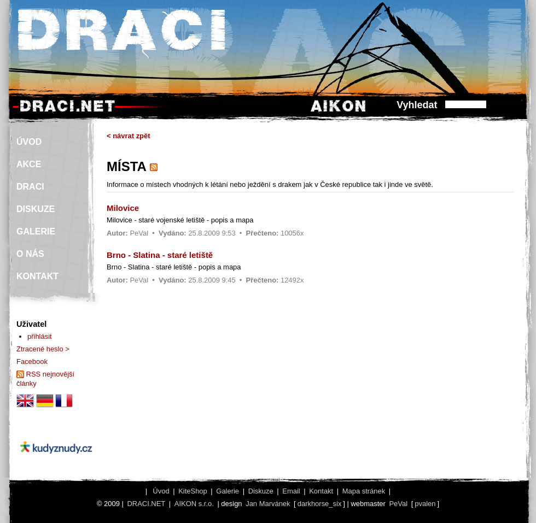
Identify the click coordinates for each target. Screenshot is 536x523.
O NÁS (30, 253)
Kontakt (321, 491)
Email (291, 491)
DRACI (30, 186)
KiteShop (192, 491)
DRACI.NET (146, 504)
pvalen (425, 504)
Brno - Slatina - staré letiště (160, 255)
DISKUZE (35, 209)
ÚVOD (29, 141)
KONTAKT (37, 276)
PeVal (139, 233)
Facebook (32, 361)
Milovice (123, 208)
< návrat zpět (128, 136)
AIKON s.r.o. (194, 504)
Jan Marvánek (268, 504)
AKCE (28, 164)
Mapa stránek (363, 491)
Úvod (161, 491)
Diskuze (260, 491)
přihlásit (39, 336)
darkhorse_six (320, 504)
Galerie (227, 491)
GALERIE (35, 231)
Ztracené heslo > (42, 349)
